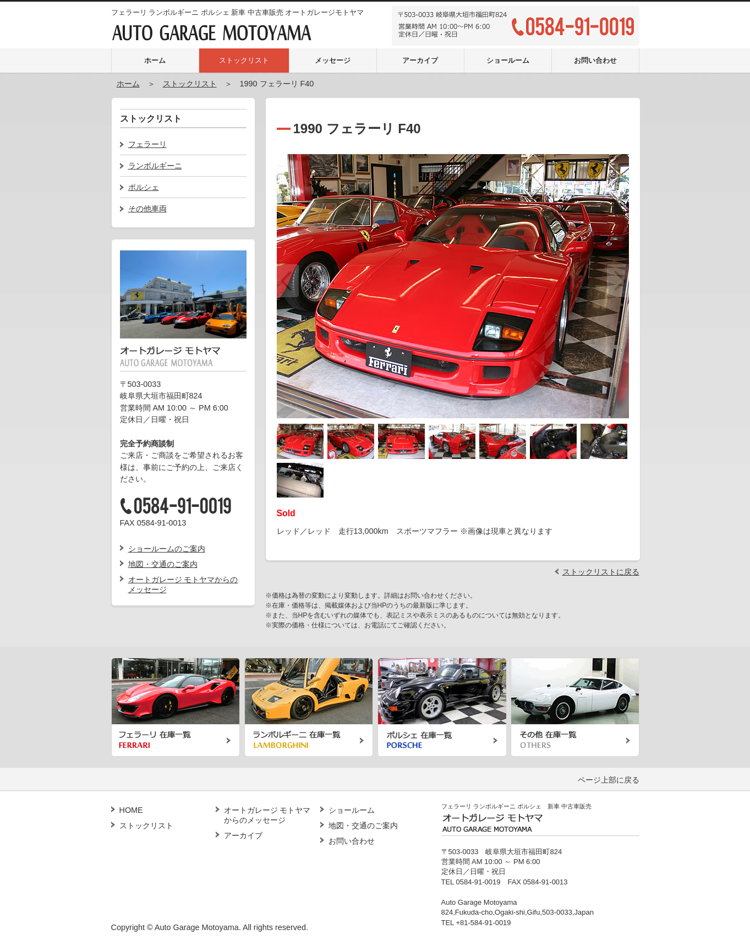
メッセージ (333, 60)
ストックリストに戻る (600, 571)
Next (618, 280)
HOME (131, 810)
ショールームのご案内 (166, 548)
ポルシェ (143, 187)
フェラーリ (147, 144)
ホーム (155, 60)
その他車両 (147, 208)
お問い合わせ (595, 60)
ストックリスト (244, 60)
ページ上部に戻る (608, 779)
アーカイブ (420, 60)
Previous (288, 280)
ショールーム (507, 60)
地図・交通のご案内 (163, 564)
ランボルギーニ (155, 165)
